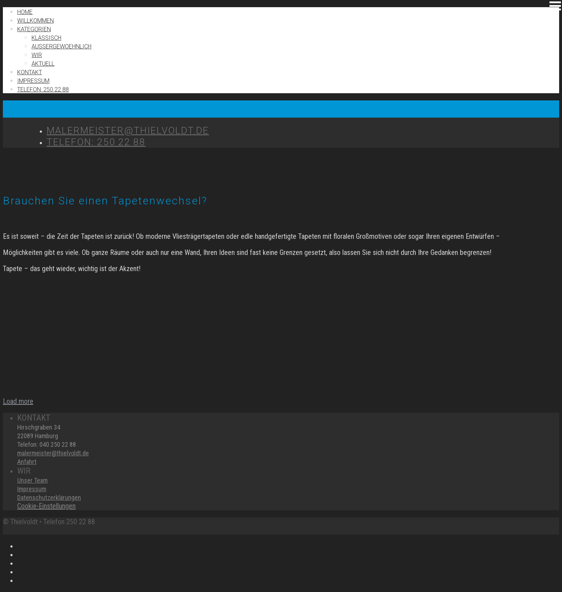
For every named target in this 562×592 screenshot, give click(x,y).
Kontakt (29, 72)
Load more (18, 401)
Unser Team (32, 480)
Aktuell (43, 63)
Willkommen (35, 20)
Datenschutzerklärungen (49, 497)
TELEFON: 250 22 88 (43, 89)
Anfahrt (27, 461)
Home (25, 12)
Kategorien (34, 29)
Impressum (31, 489)
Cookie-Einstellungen (46, 506)
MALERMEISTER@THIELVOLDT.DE (128, 130)
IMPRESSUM (33, 80)
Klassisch (46, 37)
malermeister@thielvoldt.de (53, 453)
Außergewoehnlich (61, 46)
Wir (37, 55)
